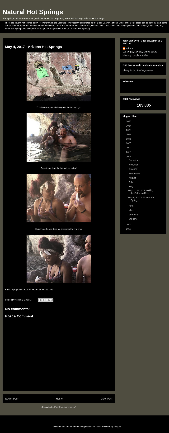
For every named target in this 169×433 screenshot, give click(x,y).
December (134, 160)
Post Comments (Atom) (65, 407)
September (134, 173)
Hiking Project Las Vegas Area (138, 70)
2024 (129, 125)
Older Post (106, 398)
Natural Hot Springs (33, 11)
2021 (129, 139)
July (131, 182)
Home (59, 398)
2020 (129, 143)
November (134, 164)
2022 (129, 134)
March (132, 210)
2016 (129, 224)
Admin (129, 48)
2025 (129, 121)
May (131, 186)
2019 (129, 147)
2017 (129, 156)
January (133, 219)
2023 (129, 130)
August (132, 178)
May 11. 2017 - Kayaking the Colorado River (140, 191)
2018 (129, 152)
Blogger (117, 426)
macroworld (95, 426)
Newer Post (11, 398)
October (133, 169)
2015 (129, 229)
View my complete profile (135, 55)
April (131, 205)
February (133, 214)
